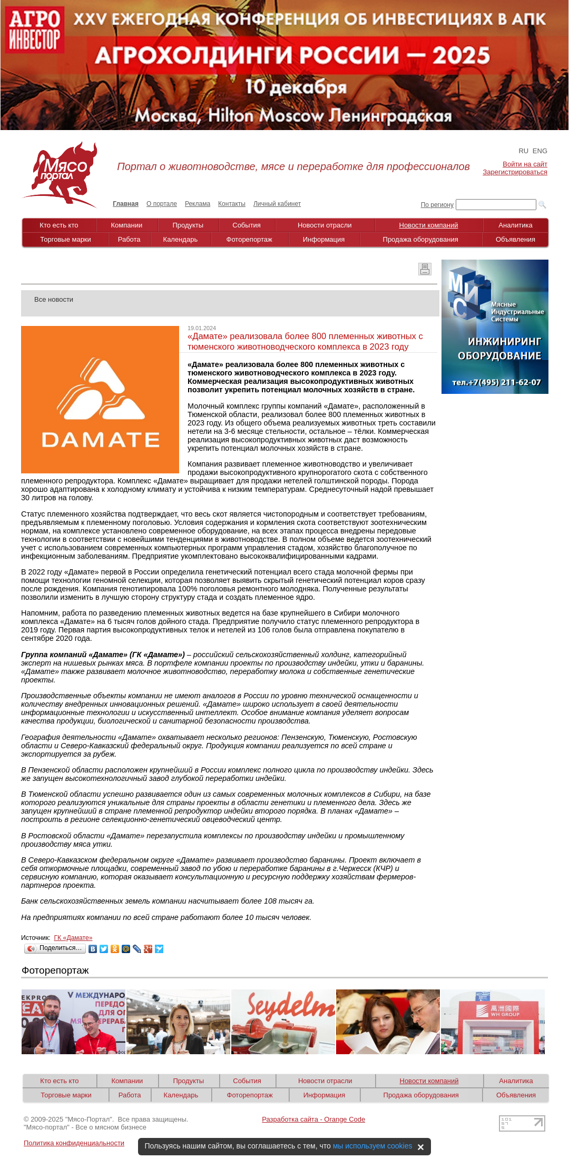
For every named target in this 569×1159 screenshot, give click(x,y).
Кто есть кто (59, 225)
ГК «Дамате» (73, 938)
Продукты (187, 225)
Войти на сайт (525, 164)
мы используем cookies (373, 1146)
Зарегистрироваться (515, 172)
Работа (129, 239)
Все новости (53, 299)
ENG (540, 151)
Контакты (232, 203)
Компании (127, 225)
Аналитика (515, 225)
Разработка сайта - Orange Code (313, 1119)
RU (523, 151)
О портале (161, 203)
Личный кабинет (277, 203)
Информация (324, 239)
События (246, 225)
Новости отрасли (325, 225)
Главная (126, 203)
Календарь (180, 239)
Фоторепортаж (249, 239)
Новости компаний (428, 225)
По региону (437, 205)
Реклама (197, 203)
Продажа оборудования (420, 239)
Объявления (515, 239)
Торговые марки (65, 239)
